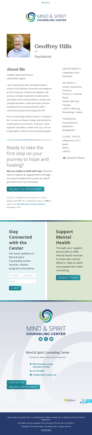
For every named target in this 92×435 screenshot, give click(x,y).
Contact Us (16, 382)
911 (20, 201)
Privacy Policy (46, 430)
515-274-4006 (39, 371)
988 (47, 201)
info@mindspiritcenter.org (45, 375)
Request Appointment (23, 386)
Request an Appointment (25, 189)
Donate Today (68, 277)
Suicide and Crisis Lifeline (31, 204)
